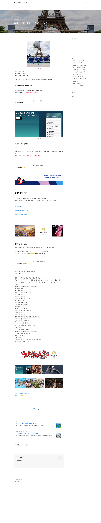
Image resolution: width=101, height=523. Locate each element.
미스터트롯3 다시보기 (83, 78)
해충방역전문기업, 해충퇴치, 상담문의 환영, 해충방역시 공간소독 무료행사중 (34, 474)
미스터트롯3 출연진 (75, 78)
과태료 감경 (81, 85)
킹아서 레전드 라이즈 (80, 74)
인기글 (77, 49)
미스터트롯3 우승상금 (75, 71)
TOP (86, 518)
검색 (83, 3)
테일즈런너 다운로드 (75, 85)
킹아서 (79, 64)
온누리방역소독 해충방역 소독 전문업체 (27, 472)
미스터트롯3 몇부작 (82, 80)
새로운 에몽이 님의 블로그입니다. (22, 497)
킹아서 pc (78, 69)
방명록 (26, 7)
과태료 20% (82, 71)
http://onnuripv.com (20, 470)
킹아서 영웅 (83, 69)
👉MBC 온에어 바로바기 (21, 253)
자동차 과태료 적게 (75, 65)
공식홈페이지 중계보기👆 (20, 122)
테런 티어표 (74, 69)
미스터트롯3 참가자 (75, 80)
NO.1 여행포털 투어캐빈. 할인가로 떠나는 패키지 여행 (29, 464)
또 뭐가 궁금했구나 (21, 3)
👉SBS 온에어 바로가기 (21, 244)
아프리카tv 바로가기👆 (20, 205)
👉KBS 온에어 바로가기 (21, 249)
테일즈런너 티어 (74, 60)
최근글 (73, 49)
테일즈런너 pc (83, 64)
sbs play (73, 72)
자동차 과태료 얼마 (75, 81)
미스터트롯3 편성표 (82, 65)
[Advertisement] (39, 97)
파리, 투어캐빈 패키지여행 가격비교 (26, 462)
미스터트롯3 (74, 67)
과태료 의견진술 (74, 64)
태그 (20, 7)
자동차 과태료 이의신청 (80, 72)
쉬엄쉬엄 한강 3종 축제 (81, 67)
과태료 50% (74, 74)
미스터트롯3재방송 (75, 87)
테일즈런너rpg (80, 76)
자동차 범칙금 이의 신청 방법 (77, 62)
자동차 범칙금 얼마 (81, 60)
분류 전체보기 (74, 38)
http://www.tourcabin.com (21, 460)
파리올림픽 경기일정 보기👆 (21, 302)
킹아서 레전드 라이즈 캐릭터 (76, 83)
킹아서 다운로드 (74, 76)
